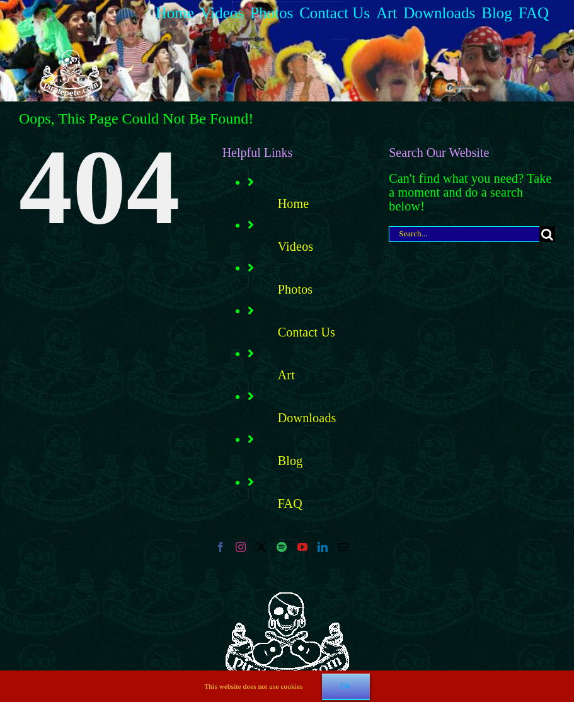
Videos (296, 246)
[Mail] (343, 547)
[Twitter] (261, 547)
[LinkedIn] (323, 547)
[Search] (547, 234)
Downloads (307, 418)
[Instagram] (241, 547)
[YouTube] (302, 547)
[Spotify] (282, 547)
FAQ (290, 503)
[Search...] (464, 234)
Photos (295, 289)
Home (293, 203)
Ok (346, 686)
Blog (290, 461)
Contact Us (306, 332)
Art (286, 375)
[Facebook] (220, 547)
